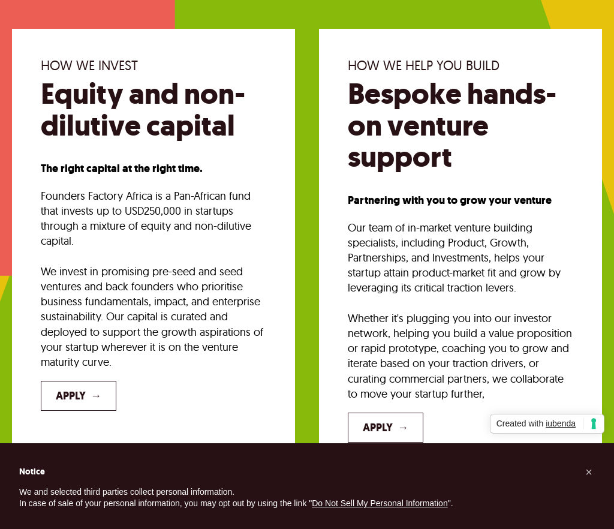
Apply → (78, 396)
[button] (588, 472)
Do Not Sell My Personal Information (379, 503)
